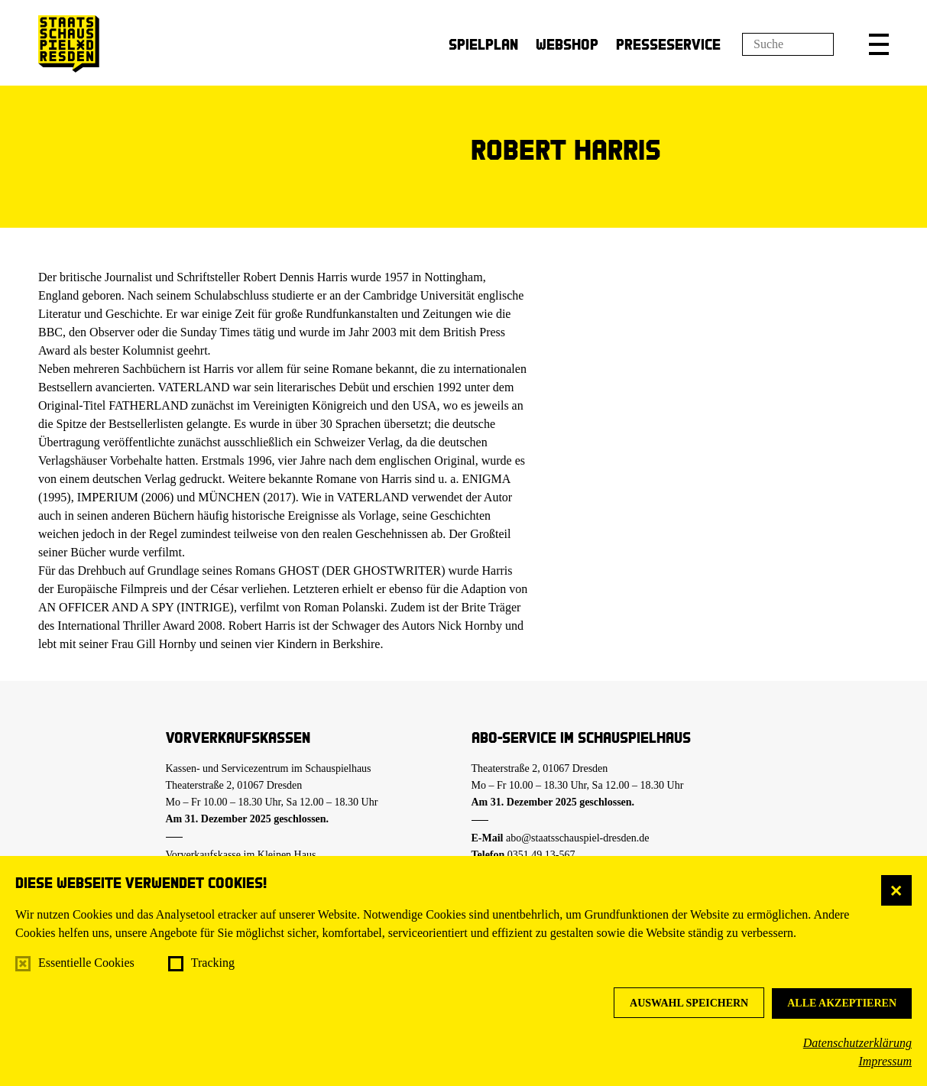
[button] (879, 44)
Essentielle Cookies (86, 962)
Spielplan (483, 44)
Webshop (567, 44)
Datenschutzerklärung (857, 1042)
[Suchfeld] (788, 44)
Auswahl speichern (689, 1003)
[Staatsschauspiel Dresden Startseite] (68, 44)
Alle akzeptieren (841, 1003)
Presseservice (668, 44)
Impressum (885, 1061)
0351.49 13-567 (541, 855)
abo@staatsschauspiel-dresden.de (577, 838)
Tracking (213, 962)
